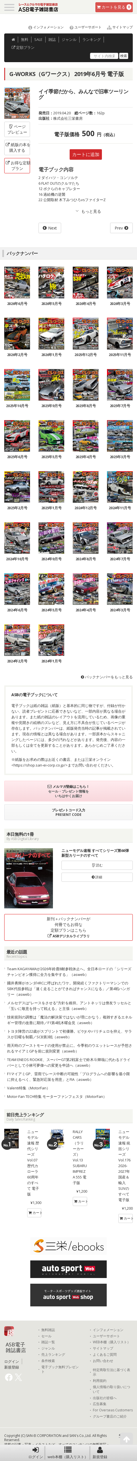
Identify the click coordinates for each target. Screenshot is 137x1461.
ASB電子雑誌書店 (16, 1347)
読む (97, 865)
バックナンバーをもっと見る (107, 676)
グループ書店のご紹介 (110, 1416)
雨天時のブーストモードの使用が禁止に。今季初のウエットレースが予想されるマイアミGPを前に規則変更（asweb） (69, 1048)
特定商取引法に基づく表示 (111, 1372)
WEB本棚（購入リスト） (111, 1342)
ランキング (91, 39)
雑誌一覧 (48, 1342)
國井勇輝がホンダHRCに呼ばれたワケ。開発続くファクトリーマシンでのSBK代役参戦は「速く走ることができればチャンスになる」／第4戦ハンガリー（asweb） (68, 988)
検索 (123, 55)
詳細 (97, 877)
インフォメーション (43, 27)
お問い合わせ (103, 1361)
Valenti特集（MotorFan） (28, 1088)
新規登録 (100, 1452)
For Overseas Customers (113, 1410)
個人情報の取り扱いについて (111, 1389)
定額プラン (23, 47)
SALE (38, 39)
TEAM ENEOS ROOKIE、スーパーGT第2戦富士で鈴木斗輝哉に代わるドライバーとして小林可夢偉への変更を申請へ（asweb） (68, 1062)
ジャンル (69, 39)
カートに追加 (85, 154)
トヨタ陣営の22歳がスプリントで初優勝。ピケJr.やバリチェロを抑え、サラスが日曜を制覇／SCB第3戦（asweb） (69, 1034)
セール (46, 1336)
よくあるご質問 (105, 1354)
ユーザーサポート (83, 27)
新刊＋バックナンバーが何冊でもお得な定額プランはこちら (68, 927)
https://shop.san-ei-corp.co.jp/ (39, 765)
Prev (119, 228)
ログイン (35, 1452)
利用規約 (99, 1380)
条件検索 (48, 1361)
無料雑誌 (48, 1330)
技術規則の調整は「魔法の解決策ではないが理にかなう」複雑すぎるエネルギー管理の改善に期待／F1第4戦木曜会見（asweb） (69, 1019)
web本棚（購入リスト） (68, 1452)
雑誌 (52, 39)
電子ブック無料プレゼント (60, 1369)
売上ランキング (53, 1354)
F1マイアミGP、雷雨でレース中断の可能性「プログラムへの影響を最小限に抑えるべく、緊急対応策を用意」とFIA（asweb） (68, 1076)
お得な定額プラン (18, 165)
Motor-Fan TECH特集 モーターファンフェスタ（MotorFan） (57, 1096)
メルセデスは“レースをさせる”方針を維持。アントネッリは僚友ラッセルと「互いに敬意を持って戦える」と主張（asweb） (69, 1005)
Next (52, 228)
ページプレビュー (17, 129)
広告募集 (99, 1404)
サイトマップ (117, 27)
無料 (24, 39)
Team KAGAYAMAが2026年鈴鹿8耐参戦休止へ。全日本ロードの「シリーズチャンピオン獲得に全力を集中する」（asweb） (69, 971)
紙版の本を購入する (18, 147)
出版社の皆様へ (105, 1398)
